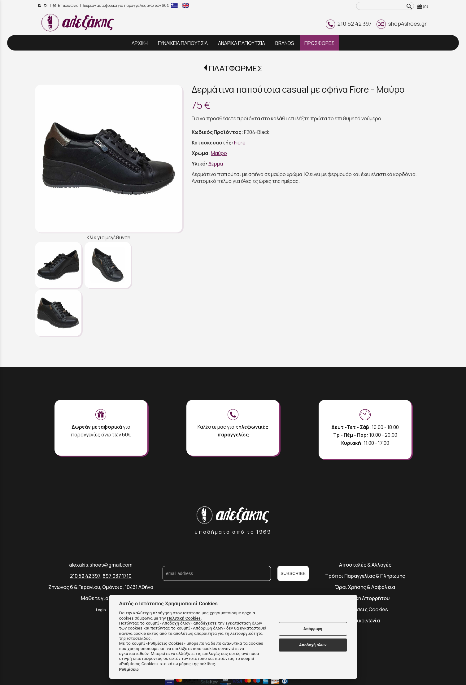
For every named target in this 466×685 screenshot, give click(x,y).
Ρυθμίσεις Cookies (365, 609)
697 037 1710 (117, 575)
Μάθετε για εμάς (101, 598)
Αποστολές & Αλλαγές (365, 564)
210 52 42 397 (349, 23)
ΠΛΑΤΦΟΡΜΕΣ (235, 68)
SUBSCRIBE (293, 573)
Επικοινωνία (66, 5)
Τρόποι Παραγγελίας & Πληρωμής (365, 575)
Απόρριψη (312, 628)
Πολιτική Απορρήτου (365, 598)
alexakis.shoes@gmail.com (101, 564)
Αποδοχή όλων (313, 645)
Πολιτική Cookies (184, 618)
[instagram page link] (46, 5)
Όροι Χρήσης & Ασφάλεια (365, 587)
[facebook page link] (40, 5)
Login (101, 609)
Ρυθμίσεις (129, 669)
